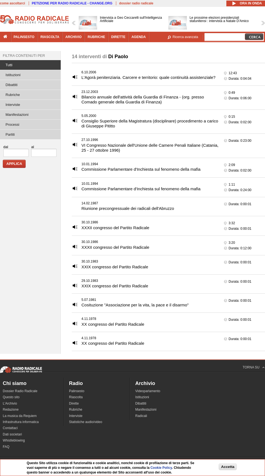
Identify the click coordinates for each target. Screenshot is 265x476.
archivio (73, 37)
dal (5, 147)
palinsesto (24, 37)
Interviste (13, 105)
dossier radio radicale (136, 3)
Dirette (74, 403)
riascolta (50, 37)
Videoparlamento (147, 391)
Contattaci (10, 428)
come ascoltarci (12, 3)
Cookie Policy (161, 468)
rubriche (96, 37)
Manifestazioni (17, 115)
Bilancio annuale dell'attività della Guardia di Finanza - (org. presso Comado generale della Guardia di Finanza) (142, 99)
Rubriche (13, 95)
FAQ (6, 447)
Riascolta (76, 397)
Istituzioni (13, 75)
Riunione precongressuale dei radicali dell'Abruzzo (127, 208)
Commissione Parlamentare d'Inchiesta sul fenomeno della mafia (140, 169)
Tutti (9, 65)
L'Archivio (10, 403)
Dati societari (12, 434)
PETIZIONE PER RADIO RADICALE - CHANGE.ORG (72, 3)
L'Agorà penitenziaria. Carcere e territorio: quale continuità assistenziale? (148, 77)
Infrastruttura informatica (21, 422)
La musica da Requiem (20, 416)
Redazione (10, 409)
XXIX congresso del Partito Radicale (114, 266)
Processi (12, 124)
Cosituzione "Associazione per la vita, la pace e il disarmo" (135, 305)
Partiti (10, 134)
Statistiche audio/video (85, 422)
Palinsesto (76, 391)
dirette (118, 37)
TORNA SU (251, 367)
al (32, 147)
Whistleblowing (14, 440)
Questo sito (11, 397)
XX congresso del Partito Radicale (112, 324)
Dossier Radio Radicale (20, 391)
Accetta (227, 467)
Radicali (141, 416)
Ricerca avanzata (185, 37)
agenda (138, 37)
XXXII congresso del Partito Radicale (115, 227)
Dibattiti (11, 85)
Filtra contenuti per (24, 56)
